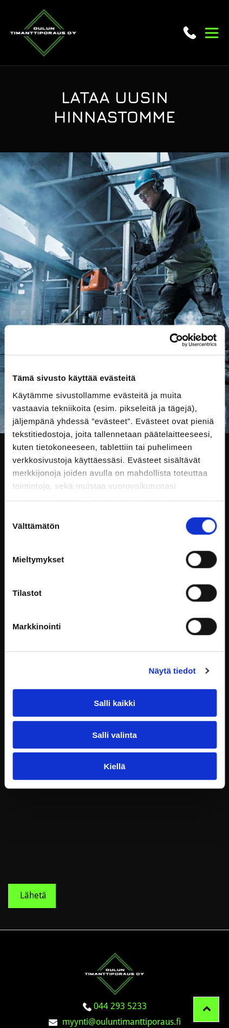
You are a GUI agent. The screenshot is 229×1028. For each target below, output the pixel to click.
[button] (212, 33)
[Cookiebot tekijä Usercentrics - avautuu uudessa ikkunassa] (169, 297)
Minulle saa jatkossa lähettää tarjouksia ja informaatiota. (89, 750)
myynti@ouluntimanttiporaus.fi (121, 936)
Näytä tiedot (172, 627)
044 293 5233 (120, 920)
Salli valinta (114, 691)
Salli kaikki (114, 660)
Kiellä (114, 723)
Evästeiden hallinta (114, 951)
